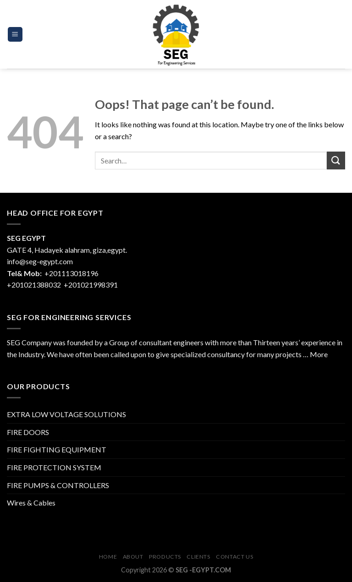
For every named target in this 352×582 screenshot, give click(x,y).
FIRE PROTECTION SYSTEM (54, 467)
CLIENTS (198, 556)
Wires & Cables (31, 502)
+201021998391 (91, 284)
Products (165, 556)
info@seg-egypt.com (40, 261)
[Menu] (15, 34)
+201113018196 (72, 273)
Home (108, 556)
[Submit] (336, 160)
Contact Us (234, 556)
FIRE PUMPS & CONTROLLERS (58, 485)
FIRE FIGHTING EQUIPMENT (56, 449)
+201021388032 (34, 284)
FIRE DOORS (28, 432)
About (133, 556)
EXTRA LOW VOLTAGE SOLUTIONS (66, 414)
